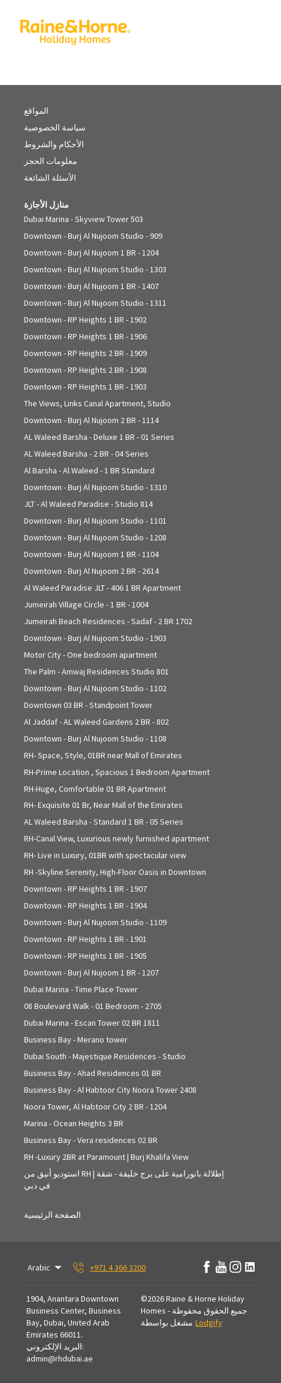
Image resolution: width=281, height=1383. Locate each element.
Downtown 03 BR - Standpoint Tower (88, 705)
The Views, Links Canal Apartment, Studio (97, 403)
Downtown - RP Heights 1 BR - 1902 (85, 319)
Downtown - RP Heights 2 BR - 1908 (85, 369)
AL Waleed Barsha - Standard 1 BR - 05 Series (103, 821)
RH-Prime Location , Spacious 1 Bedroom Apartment (117, 772)
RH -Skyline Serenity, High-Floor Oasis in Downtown (115, 872)
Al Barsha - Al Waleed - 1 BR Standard (89, 470)
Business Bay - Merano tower (76, 1039)
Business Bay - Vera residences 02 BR (91, 1140)
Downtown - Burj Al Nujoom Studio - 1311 (95, 302)
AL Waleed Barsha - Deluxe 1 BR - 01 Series (99, 436)
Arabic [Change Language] (46, 1267)
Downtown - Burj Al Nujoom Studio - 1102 (95, 688)
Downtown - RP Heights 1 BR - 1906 (85, 336)
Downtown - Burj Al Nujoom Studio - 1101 (95, 520)
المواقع (36, 110)
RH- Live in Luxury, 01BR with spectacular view (105, 855)
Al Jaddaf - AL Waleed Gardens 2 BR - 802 (96, 721)
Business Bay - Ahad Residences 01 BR (92, 1073)
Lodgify (208, 1322)
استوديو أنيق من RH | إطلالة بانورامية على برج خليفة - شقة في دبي (124, 1179)
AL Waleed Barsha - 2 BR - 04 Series (86, 453)
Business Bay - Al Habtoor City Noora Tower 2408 (110, 1089)
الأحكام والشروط (54, 144)
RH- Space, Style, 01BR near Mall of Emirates (103, 755)
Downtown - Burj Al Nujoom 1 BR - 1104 (91, 554)
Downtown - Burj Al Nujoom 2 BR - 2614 (91, 571)
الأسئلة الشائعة (50, 177)
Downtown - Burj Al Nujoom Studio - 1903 (95, 638)
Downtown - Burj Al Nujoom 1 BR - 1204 (91, 252)
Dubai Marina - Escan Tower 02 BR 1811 (92, 1022)
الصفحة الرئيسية (52, 1214)
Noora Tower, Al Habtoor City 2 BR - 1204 (95, 1106)
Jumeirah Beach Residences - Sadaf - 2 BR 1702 (108, 621)
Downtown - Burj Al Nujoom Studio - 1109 (95, 922)
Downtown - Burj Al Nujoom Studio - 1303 (95, 269)
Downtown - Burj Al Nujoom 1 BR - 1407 (91, 286)
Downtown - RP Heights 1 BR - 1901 (85, 939)
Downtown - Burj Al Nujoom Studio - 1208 (95, 537)
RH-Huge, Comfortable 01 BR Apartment (95, 788)
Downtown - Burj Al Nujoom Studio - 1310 (95, 487)
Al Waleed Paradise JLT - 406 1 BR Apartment (102, 587)
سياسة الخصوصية (55, 127)
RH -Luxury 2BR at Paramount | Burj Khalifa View (106, 1156)
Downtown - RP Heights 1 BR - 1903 (85, 386)
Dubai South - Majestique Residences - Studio (105, 1056)
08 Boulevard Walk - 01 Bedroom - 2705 (93, 1006)
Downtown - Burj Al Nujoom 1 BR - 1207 (91, 972)
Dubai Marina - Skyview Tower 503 (83, 219)
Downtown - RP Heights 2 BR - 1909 (85, 353)
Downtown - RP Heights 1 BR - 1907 (85, 888)
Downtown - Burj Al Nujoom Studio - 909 (93, 235)
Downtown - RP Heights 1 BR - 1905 (85, 955)
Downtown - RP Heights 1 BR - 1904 (85, 905)
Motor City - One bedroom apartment (90, 654)
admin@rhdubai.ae (59, 1358)
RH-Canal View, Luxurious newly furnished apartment (116, 838)
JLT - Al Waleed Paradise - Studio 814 (88, 504)
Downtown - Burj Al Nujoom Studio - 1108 (95, 738)
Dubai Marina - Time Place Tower (81, 989)
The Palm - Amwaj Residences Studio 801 (96, 671)
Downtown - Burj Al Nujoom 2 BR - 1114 (91, 420)
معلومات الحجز (50, 161)
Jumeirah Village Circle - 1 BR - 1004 (86, 604)
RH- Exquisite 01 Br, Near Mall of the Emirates (103, 805)
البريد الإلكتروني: (55, 1346)
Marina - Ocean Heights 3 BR (73, 1123)
